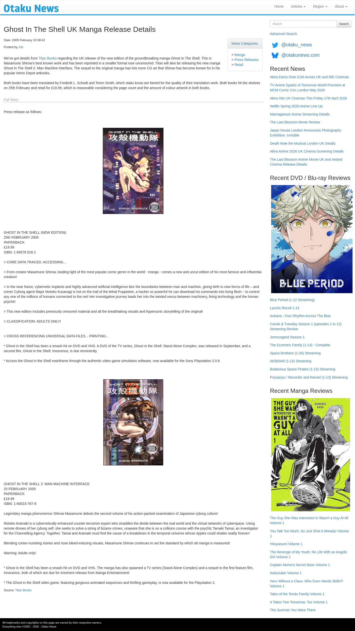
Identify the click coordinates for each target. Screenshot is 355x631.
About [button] (341, 6)
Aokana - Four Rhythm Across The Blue (300, 316)
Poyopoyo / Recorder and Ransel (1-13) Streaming (309, 377)
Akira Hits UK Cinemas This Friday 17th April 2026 (308, 98)
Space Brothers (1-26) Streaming (295, 353)
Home (279, 6)
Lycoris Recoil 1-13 (284, 308)
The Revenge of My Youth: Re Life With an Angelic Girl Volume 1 (308, 554)
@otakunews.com (300, 55)
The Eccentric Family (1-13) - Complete (300, 345)
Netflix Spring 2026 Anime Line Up (296, 106)
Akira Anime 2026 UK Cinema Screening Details (307, 151)
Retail (238, 65)
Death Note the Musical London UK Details (303, 143)
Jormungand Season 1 (287, 337)
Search (344, 24)
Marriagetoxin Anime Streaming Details (300, 114)
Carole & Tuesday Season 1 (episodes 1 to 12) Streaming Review (305, 326)
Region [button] (320, 6)
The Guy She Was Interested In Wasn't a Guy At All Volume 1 (309, 520)
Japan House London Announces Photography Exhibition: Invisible (305, 132)
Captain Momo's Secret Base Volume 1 (300, 565)
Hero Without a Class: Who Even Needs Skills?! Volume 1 (306, 583)
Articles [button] (298, 6)
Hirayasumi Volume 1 (286, 544)
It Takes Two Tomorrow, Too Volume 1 (299, 602)
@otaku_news (296, 44)
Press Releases (246, 60)
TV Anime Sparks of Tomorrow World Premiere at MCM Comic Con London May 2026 (307, 87)
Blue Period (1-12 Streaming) (292, 300)
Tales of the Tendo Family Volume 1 (297, 594)
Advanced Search (283, 34)
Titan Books (47, 58)
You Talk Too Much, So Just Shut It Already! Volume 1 (309, 533)
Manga (239, 55)
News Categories (244, 43)
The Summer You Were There (293, 610)
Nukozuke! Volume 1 (286, 573)
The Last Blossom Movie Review (295, 122)
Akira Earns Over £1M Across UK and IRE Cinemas (309, 77)
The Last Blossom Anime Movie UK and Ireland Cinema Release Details (306, 161)
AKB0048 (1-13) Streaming (290, 361)
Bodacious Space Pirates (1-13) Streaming (302, 369)
